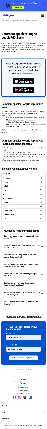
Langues (23, 379)
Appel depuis (11, 345)
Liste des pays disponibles (23, 369)
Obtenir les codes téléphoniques (23, 358)
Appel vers (10, 333)
